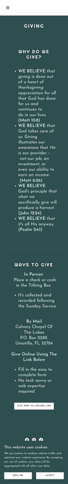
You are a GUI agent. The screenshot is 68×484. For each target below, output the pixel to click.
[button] (11, 7)
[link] (26, 439)
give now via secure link (34, 406)
